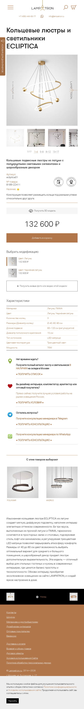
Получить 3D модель (42, 211)
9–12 (48, 152)
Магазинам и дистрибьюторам (22, 622)
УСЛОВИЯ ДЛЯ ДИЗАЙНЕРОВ (2, 56)
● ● (34, 424)
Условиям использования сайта (24, 690)
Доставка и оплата (15, 644)
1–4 (36, 152)
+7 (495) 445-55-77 (27, 16)
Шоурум (10, 617)
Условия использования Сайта (22, 658)
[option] (42, 90)
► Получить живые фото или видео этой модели (42, 286)
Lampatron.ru (15, 670)
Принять (12, 701)
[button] (12, 90)
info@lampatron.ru (56, 16)
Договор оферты (15, 653)
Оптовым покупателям (18, 631)
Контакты (11, 612)
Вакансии (11, 636)
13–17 (56, 152)
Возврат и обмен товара (18, 648)
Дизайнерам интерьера (18, 626)
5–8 (42, 152)
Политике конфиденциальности (60, 687)
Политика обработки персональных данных (28, 662)
